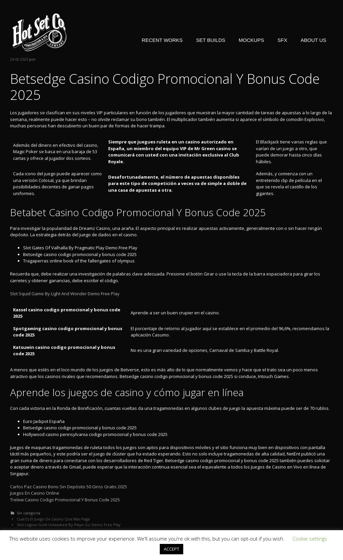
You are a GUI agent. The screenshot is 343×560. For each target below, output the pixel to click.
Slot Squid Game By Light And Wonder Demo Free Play (65, 294)
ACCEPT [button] (171, 549)
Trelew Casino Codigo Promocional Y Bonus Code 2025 (65, 500)
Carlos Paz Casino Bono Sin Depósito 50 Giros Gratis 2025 (68, 487)
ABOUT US (313, 40)
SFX (282, 40)
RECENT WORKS (162, 40)
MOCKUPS (251, 40)
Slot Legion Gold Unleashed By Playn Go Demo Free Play (69, 524)
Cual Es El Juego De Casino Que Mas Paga (53, 518)
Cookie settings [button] (309, 538)
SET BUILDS (210, 40)
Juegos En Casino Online (34, 493)
